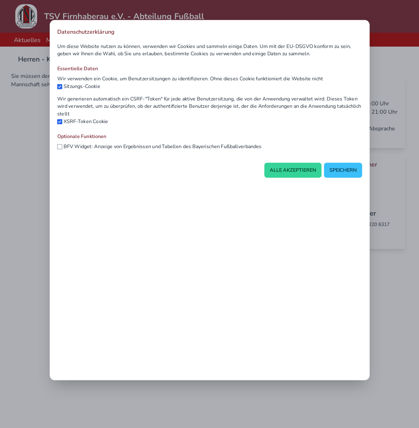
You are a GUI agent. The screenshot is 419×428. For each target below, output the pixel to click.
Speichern (343, 170)
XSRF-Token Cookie (85, 121)
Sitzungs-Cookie (81, 86)
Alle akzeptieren (292, 170)
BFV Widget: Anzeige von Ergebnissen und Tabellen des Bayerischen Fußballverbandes (162, 146)
